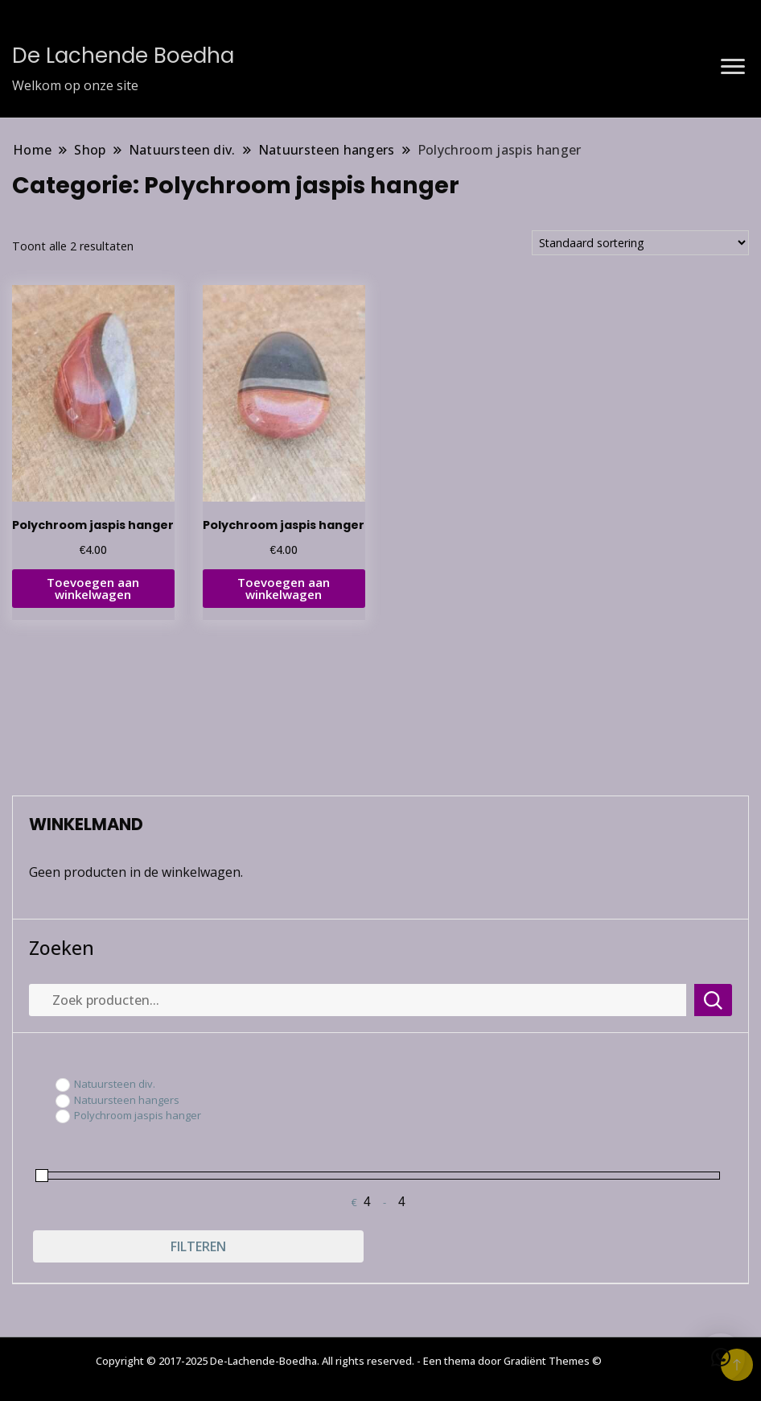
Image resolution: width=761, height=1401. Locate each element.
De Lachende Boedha (123, 55)
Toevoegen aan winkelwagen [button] (93, 588)
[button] (721, 1357)
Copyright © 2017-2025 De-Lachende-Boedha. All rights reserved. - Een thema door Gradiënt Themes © (349, 1360)
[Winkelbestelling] (640, 242)
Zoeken (61, 948)
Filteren (198, 1246)
